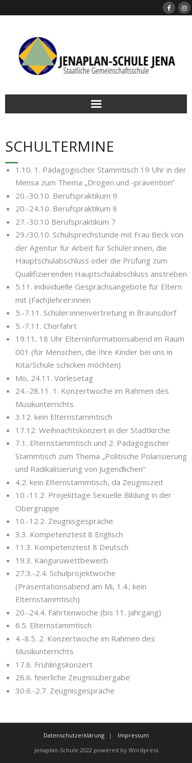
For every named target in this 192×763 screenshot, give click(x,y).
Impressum (133, 735)
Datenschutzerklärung (74, 735)
